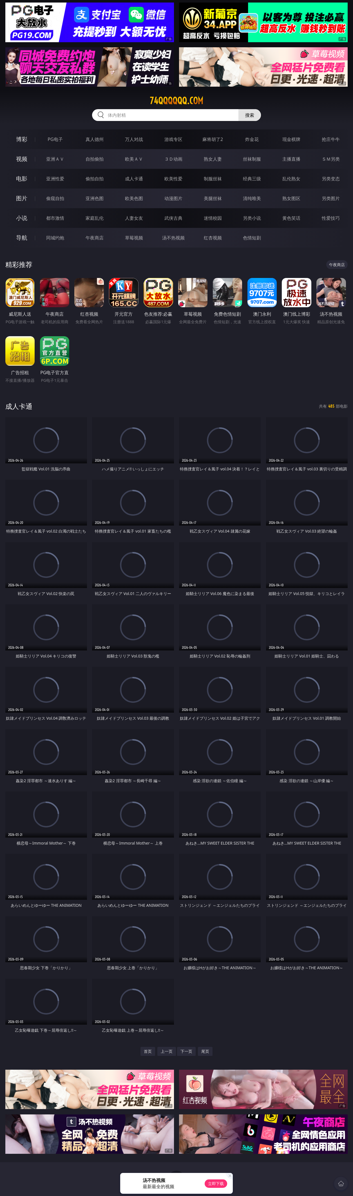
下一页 (186, 1051)
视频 (21, 159)
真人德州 (95, 139)
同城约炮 (55, 238)
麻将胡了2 (212, 139)
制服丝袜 (213, 179)
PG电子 (55, 139)
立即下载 (216, 1183)
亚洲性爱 (55, 179)
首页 (148, 1051)
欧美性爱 (173, 179)
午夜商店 (95, 238)
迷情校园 (213, 218)
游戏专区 (173, 139)
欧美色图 (134, 198)
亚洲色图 (95, 198)
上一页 (167, 1051)
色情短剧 (252, 238)
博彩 (21, 139)
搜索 (249, 115)
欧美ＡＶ (134, 159)
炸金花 (252, 139)
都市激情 (55, 218)
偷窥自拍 (55, 198)
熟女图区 (291, 198)
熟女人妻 (213, 159)
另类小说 (252, 218)
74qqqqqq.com (176, 100)
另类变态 (331, 179)
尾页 (205, 1051)
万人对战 (134, 139)
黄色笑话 (291, 218)
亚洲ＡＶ (55, 159)
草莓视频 (134, 238)
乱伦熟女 (291, 179)
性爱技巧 (331, 218)
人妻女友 (134, 218)
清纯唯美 (252, 198)
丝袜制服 (252, 159)
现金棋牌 (291, 139)
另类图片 (331, 198)
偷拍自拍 (95, 179)
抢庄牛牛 (331, 139)
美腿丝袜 (213, 198)
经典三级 (252, 179)
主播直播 (291, 159)
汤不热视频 (173, 238)
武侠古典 (173, 218)
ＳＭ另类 (331, 159)
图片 (21, 198)
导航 (21, 237)
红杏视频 (213, 238)
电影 (21, 178)
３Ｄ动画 (173, 159)
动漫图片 (173, 198)
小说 (21, 218)
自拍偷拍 (95, 159)
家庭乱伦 (95, 218)
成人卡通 (134, 179)
